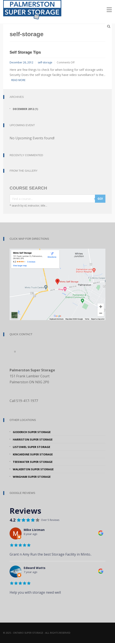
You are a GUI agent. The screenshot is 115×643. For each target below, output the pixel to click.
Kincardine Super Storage (33, 454)
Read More (18, 80)
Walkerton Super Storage (33, 469)
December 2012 (23, 109)
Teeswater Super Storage (32, 462)
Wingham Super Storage (32, 477)
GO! (100, 199)
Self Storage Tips (25, 52)
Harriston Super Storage (32, 439)
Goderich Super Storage (32, 432)
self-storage (45, 62)
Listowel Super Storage (31, 447)
